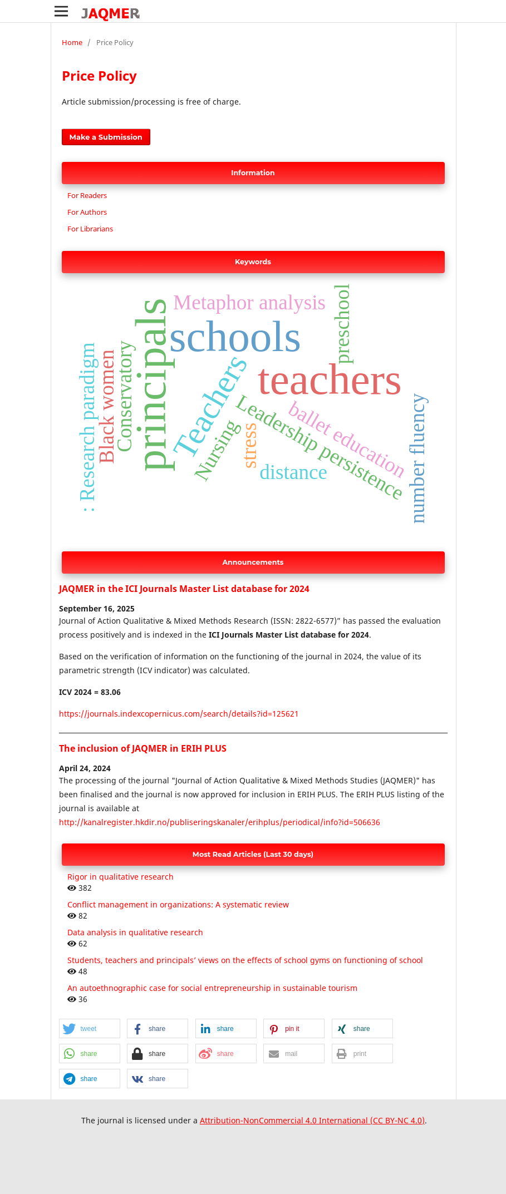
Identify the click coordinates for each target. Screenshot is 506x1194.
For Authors (87, 212)
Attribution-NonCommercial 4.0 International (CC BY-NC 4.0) (312, 1120)
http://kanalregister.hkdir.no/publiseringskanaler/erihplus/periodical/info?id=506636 (219, 822)
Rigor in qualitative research (120, 876)
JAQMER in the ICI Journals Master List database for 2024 (184, 589)
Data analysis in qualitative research (135, 932)
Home (72, 42)
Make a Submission (106, 136)
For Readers (87, 195)
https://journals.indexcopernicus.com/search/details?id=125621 (179, 713)
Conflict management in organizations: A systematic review (178, 904)
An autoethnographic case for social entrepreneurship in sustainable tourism (212, 988)
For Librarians (90, 229)
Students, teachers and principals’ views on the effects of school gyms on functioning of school (245, 960)
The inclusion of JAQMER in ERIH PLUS (143, 748)
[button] (90, 1029)
